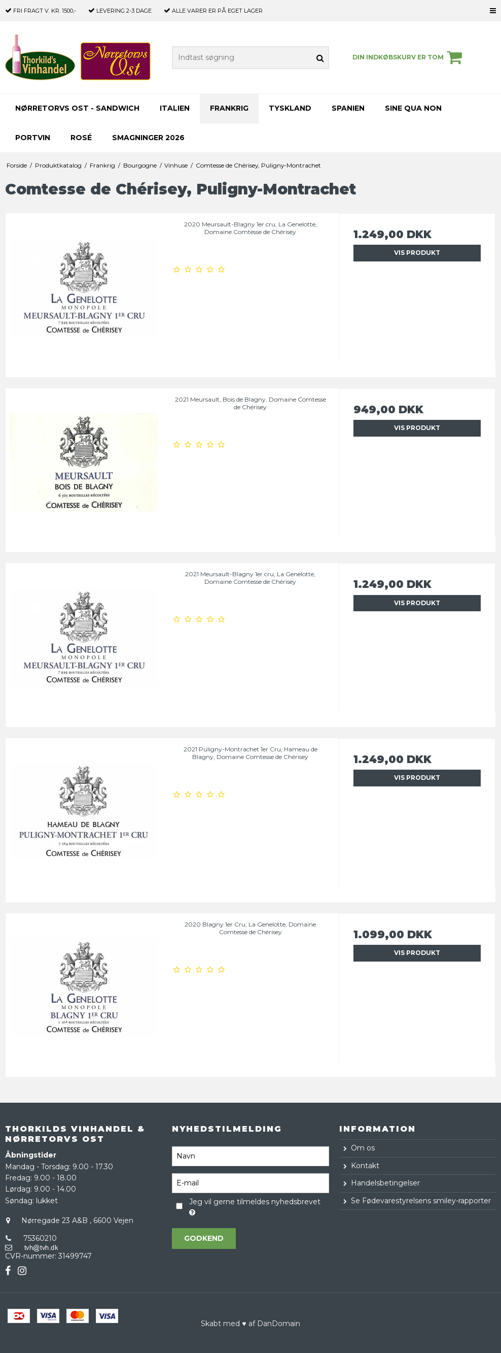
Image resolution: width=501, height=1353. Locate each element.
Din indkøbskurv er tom (408, 57)
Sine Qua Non (413, 108)
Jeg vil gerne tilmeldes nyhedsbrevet (254, 1206)
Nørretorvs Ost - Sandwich (77, 108)
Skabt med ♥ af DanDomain (250, 1323)
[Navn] (250, 1156)
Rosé (81, 137)
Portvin (32, 137)
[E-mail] (250, 1182)
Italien (175, 108)
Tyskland (290, 108)
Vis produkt (417, 252)
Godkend (204, 1238)
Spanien (348, 108)
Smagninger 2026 (148, 137)
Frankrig (229, 108)
